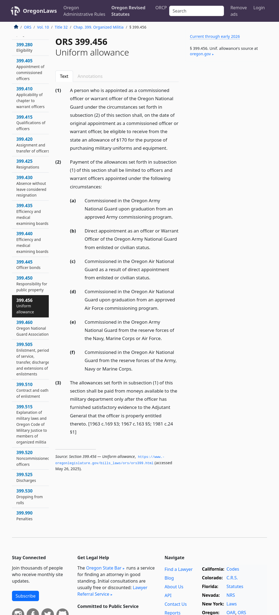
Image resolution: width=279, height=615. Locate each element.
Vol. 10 (43, 27)
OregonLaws (40, 10)
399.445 (28, 264)
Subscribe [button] (25, 596)
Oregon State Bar (104, 568)
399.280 (24, 47)
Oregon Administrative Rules (84, 11)
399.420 (32, 145)
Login (259, 8)
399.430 (31, 186)
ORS (27, 27)
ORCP (161, 8)
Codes (232, 569)
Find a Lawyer (179, 569)
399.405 (30, 69)
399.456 (25, 306)
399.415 (31, 122)
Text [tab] (64, 76)
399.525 (26, 477)
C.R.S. (232, 578)
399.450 (31, 283)
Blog (169, 578)
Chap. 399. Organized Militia (99, 27)
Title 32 (61, 27)
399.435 (32, 214)
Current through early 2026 (215, 36)
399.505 (32, 359)
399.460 (32, 328)
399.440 (32, 242)
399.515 (31, 424)
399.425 (27, 164)
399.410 (30, 97)
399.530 (29, 496)
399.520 (33, 458)
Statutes (234, 586)
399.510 (32, 390)
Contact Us (176, 604)
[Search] (196, 11)
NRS (230, 595)
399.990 (24, 515)
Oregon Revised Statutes (128, 11)
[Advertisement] (226, 103)
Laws (231, 604)
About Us (174, 587)
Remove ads (239, 11)
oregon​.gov (200, 53)
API (168, 595)
